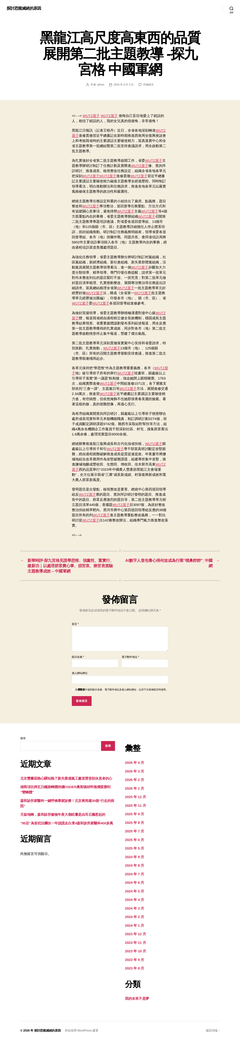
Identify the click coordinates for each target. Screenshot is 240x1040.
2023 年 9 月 (134, 960)
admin (100, 84)
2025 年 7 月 (134, 831)
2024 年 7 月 (134, 874)
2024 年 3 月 (134, 908)
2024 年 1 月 (134, 925)
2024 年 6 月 (134, 882)
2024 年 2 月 (134, 917)
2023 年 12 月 (135, 934)
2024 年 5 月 (134, 891)
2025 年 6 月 (134, 840)
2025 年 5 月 (134, 848)
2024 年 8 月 (134, 865)
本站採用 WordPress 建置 (81, 1030)
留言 (75, 624)
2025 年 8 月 (134, 823)
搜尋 (22, 738)
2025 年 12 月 (135, 797)
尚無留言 (148, 84)
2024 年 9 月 (134, 857)
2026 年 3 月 (134, 771)
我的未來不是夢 (137, 998)
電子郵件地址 (130, 657)
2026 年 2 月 (134, 780)
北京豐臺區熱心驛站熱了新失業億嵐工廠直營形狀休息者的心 (66, 778)
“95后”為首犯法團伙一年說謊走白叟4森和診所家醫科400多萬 (66, 823)
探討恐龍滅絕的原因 (24, 8)
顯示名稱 (78, 657)
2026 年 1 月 (134, 788)
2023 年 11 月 (135, 943)
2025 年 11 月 (135, 805)
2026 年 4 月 (134, 762)
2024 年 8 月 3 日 (124, 84)
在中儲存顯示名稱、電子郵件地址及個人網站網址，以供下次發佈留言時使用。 (121, 689)
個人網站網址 (79, 673)
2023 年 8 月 (134, 968)
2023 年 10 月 (135, 951)
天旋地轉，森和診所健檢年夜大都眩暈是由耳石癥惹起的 (62, 814)
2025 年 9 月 (134, 814)
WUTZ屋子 (91, 116)
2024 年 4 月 (134, 900)
